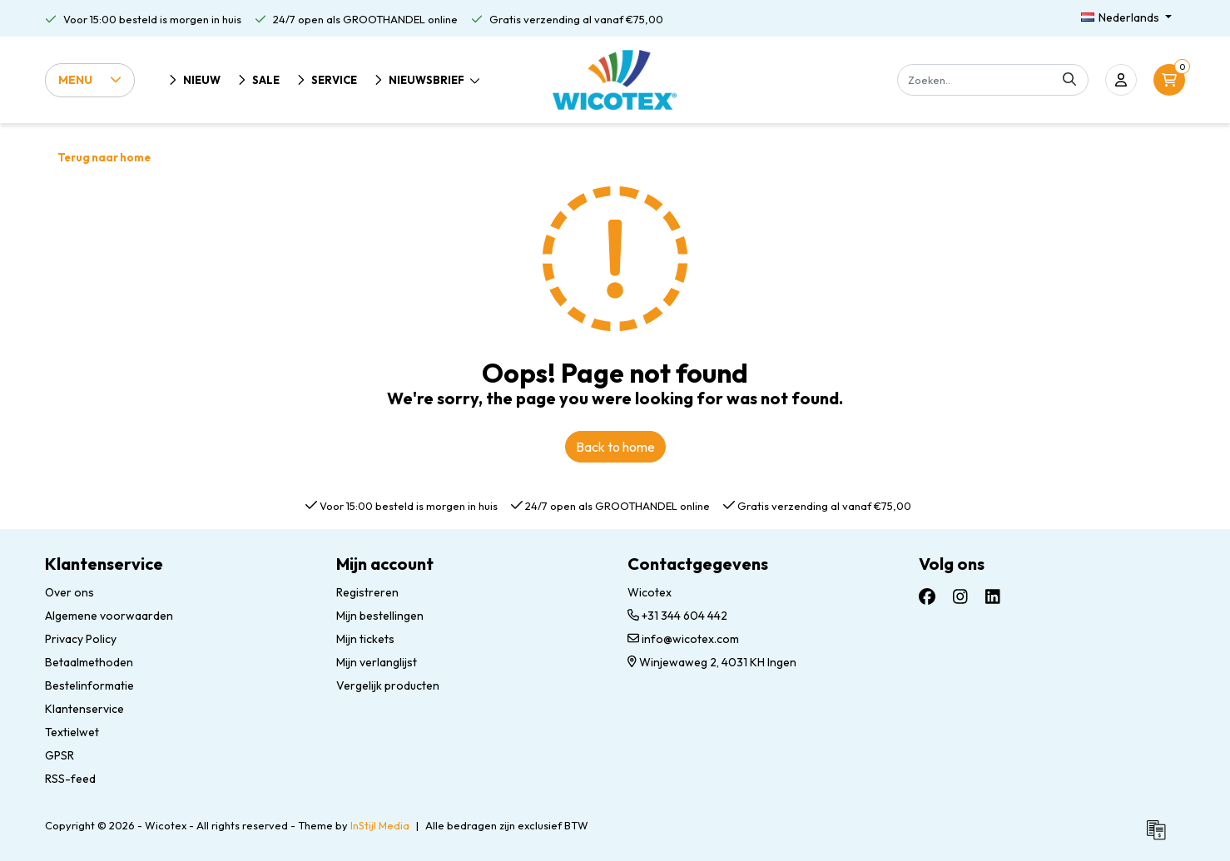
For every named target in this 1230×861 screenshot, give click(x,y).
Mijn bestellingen (380, 615)
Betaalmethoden (89, 662)
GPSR (59, 755)
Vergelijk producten (387, 685)
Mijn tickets (365, 638)
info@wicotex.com (683, 638)
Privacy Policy (81, 638)
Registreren (367, 592)
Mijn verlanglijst (376, 662)
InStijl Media (379, 825)
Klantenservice (84, 708)
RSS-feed (70, 778)
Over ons (69, 592)
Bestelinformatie (89, 685)
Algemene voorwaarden (109, 615)
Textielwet (72, 732)
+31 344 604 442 (677, 615)
